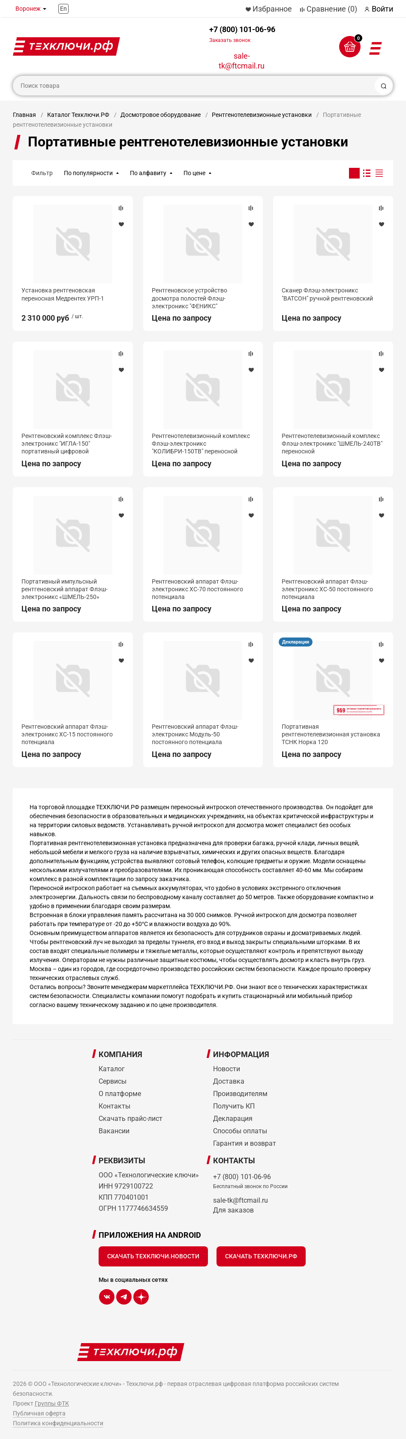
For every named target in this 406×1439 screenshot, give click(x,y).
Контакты (114, 1106)
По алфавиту (148, 173)
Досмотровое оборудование (160, 114)
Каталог (112, 1069)
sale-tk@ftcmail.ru (242, 60)
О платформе (120, 1094)
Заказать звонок (229, 40)
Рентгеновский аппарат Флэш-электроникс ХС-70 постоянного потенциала (197, 589)
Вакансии (114, 1131)
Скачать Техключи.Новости (153, 1256)
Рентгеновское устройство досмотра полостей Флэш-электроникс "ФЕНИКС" (189, 298)
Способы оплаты (240, 1131)
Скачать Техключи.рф (261, 1256)
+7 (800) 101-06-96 (242, 34)
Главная (24, 114)
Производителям (240, 1094)
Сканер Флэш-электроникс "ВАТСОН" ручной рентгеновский (327, 294)
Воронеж (28, 8)
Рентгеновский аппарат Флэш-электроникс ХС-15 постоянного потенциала (67, 734)
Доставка (228, 1081)
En (63, 8)
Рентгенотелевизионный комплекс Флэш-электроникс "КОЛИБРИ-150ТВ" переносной (201, 443)
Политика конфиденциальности (58, 1423)
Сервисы (112, 1081)
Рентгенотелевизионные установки (262, 114)
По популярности (88, 173)
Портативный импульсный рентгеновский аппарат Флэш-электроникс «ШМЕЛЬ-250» (64, 589)
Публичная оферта (39, 1413)
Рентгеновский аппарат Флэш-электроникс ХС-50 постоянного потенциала (327, 589)
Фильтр (42, 173)
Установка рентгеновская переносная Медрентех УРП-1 (62, 294)
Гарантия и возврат (244, 1143)
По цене (194, 173)
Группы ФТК (52, 1403)
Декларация (295, 642)
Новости (226, 1069)
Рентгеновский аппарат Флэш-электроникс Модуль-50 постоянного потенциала (195, 734)
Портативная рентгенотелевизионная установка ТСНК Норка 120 (331, 734)
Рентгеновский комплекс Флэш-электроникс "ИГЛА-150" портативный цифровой (66, 443)
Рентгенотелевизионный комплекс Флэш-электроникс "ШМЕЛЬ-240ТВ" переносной (332, 443)
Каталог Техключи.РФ (78, 114)
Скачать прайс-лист (130, 1118)
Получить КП (234, 1106)
